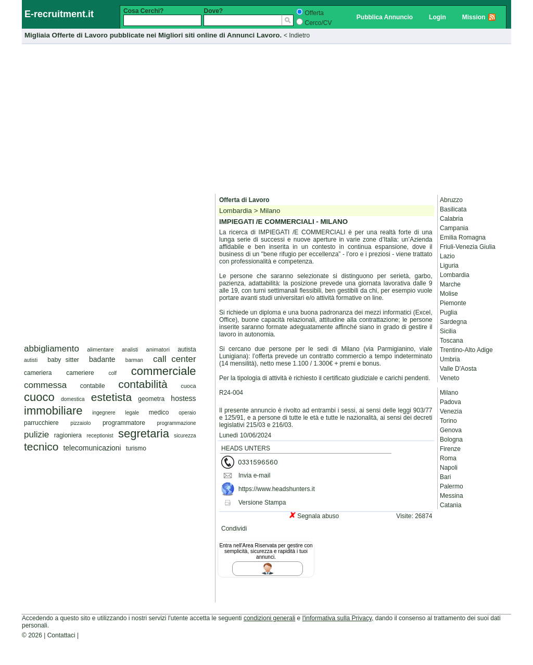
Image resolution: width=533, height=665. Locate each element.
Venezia (451, 411)
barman (134, 360)
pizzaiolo (80, 423)
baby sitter (63, 359)
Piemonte (453, 303)
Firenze (450, 449)
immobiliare (53, 410)
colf (112, 373)
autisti (30, 360)
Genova (451, 430)
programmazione (176, 423)
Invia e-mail (254, 475)
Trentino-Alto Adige (466, 350)
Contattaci (61, 635)
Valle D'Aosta (458, 368)
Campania (454, 228)
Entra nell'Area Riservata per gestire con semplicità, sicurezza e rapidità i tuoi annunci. (265, 551)
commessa (45, 385)
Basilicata (453, 209)
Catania (450, 505)
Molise (449, 293)
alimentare (100, 349)
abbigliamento (51, 349)
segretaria (143, 433)
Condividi (234, 528)
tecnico (41, 447)
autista (186, 349)
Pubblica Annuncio (385, 17)
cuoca (188, 386)
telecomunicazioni (92, 448)
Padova (450, 402)
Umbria (450, 359)
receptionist (99, 435)
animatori (158, 349)
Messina (451, 495)
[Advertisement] (266, 117)
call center (174, 359)
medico (159, 412)
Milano (449, 392)
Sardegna (453, 321)
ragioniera (68, 435)
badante (102, 359)
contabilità (143, 384)
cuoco (39, 397)
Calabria (451, 218)
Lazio (447, 256)
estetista (111, 397)
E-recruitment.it (59, 14)
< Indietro (297, 35)
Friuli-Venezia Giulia (468, 246)
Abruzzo (451, 200)
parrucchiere (41, 422)
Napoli (449, 467)
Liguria (449, 265)
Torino (448, 420)
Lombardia (454, 275)
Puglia (448, 312)
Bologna (451, 439)
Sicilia (448, 331)
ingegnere (103, 413)
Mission (474, 17)
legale (132, 413)
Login (437, 17)
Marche (450, 284)
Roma (448, 458)
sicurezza (185, 435)
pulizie (36, 435)
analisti (130, 350)
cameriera (38, 373)
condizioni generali (269, 618)
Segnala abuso (318, 516)
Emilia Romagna (463, 237)
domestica (73, 399)
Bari (445, 477)
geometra (151, 399)
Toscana (451, 340)
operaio (187, 413)
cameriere (80, 373)
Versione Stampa (262, 502)
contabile (92, 386)
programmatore (124, 422)
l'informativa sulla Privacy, (338, 618)
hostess (183, 398)
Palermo (451, 486)
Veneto (449, 378)
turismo (136, 448)
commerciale (163, 371)
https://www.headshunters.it (276, 489)
